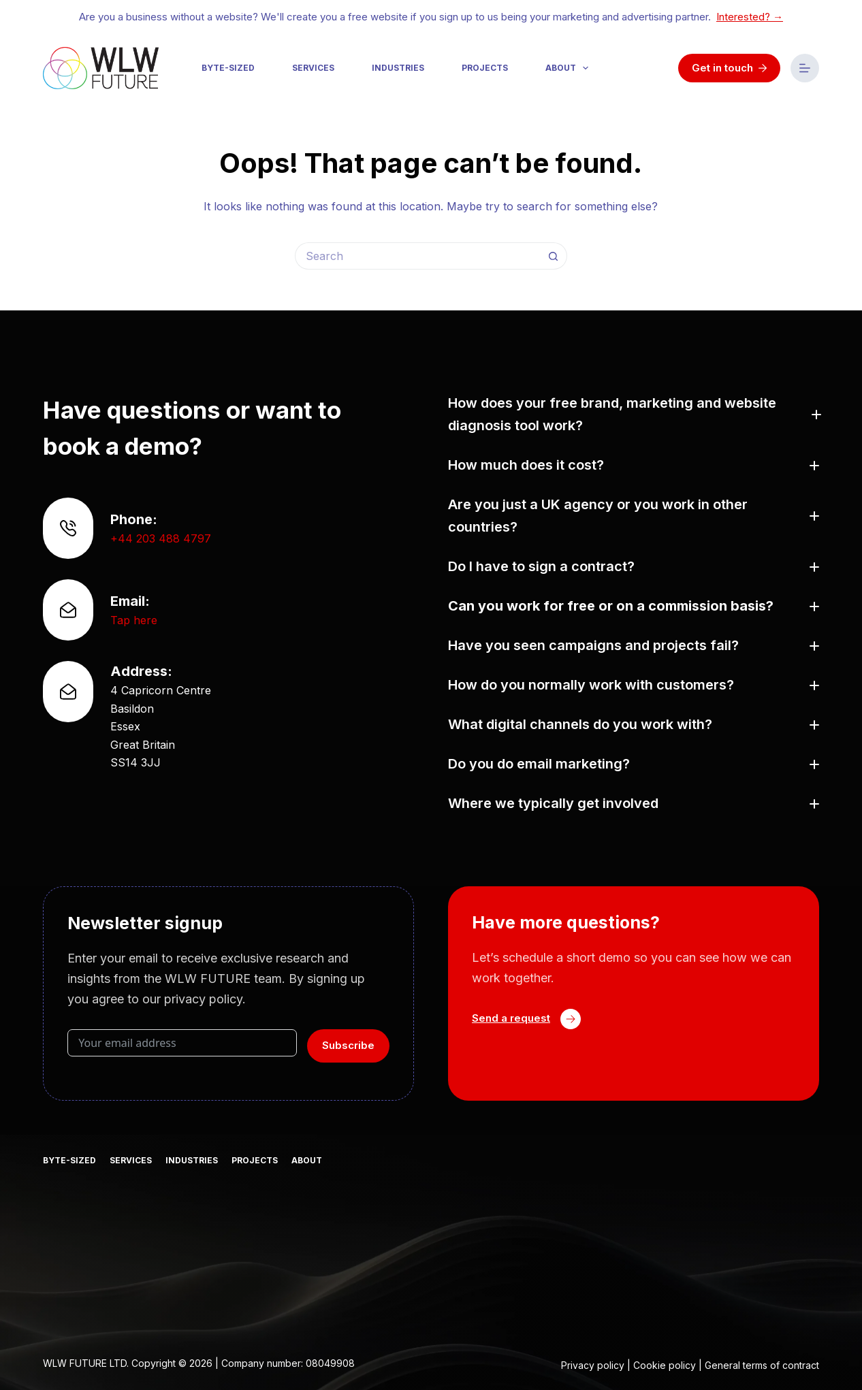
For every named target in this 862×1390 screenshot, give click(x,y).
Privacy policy (592, 1365)
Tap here (133, 620)
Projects (485, 68)
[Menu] (805, 68)
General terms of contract (762, 1365)
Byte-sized (228, 68)
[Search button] (553, 256)
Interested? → (749, 16)
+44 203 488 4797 (160, 538)
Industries (398, 68)
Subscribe (348, 1045)
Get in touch (729, 67)
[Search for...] (417, 256)
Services (313, 68)
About (569, 68)
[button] (633, 414)
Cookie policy (664, 1365)
